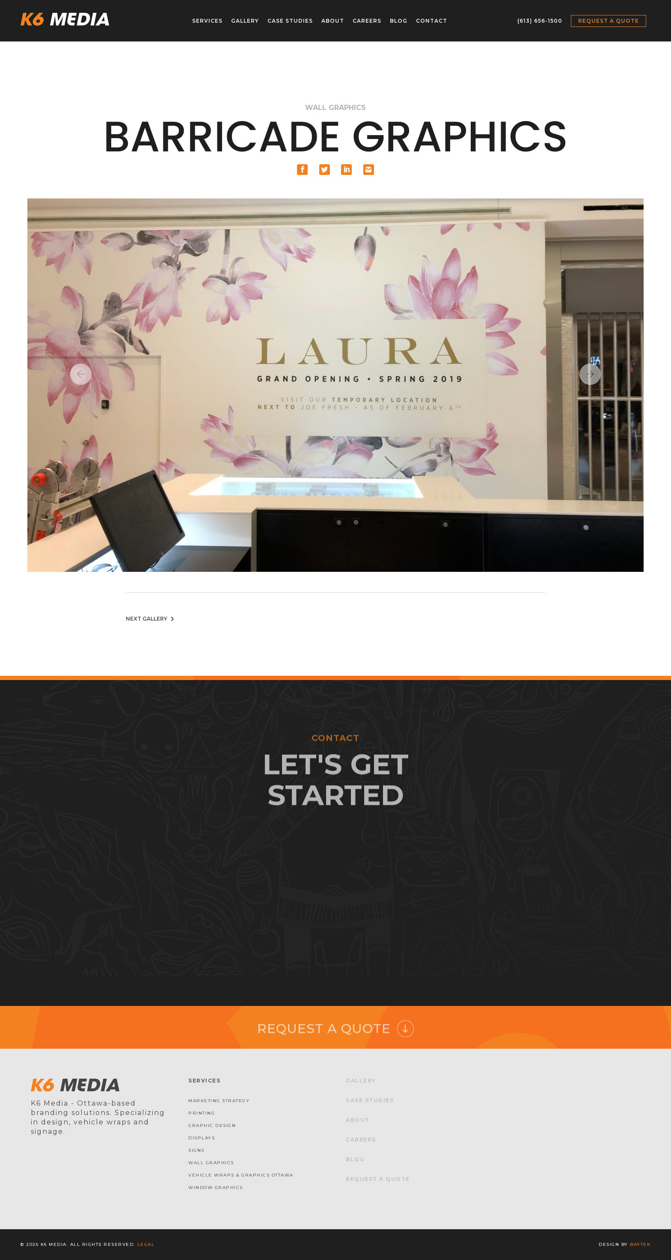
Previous (81, 374)
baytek (640, 1244)
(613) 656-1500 (539, 21)
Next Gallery (151, 618)
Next (590, 374)
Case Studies (290, 21)
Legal (146, 1244)
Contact (431, 21)
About (332, 21)
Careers (367, 21)
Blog (398, 21)
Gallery (245, 21)
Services (207, 21)
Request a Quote (608, 21)
